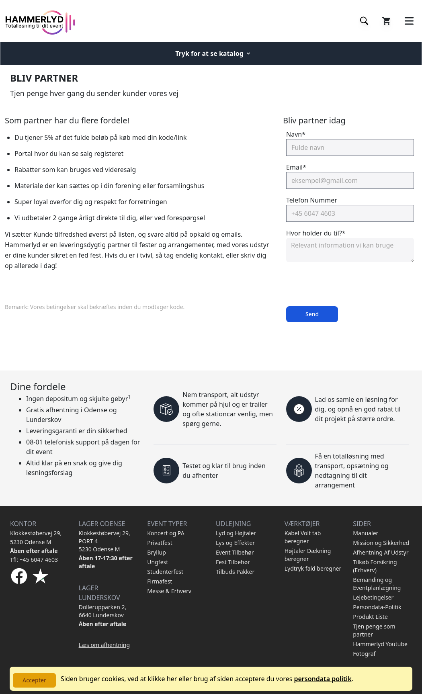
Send (312, 314)
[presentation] (347, 284)
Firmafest (159, 581)
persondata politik (322, 678)
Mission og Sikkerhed (381, 543)
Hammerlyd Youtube (380, 644)
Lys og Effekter (235, 543)
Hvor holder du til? (315, 233)
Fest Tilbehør (233, 562)
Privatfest (159, 543)
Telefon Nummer (311, 200)
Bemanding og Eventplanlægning (377, 584)
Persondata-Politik (377, 607)
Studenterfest (165, 571)
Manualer (365, 533)
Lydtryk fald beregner (313, 568)
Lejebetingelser (373, 597)
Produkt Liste (370, 616)
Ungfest (157, 562)
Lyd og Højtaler (236, 533)
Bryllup (156, 552)
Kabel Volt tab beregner (303, 537)
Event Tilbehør (235, 552)
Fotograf (364, 653)
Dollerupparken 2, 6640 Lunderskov (103, 611)
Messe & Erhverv (169, 591)
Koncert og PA (165, 533)
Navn (295, 134)
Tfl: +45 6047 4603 (34, 559)
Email (296, 167)
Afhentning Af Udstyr (380, 552)
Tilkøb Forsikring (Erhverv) (375, 566)
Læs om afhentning (104, 645)
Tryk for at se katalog (213, 53)
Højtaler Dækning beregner (308, 555)
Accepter (34, 680)
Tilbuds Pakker (235, 571)
